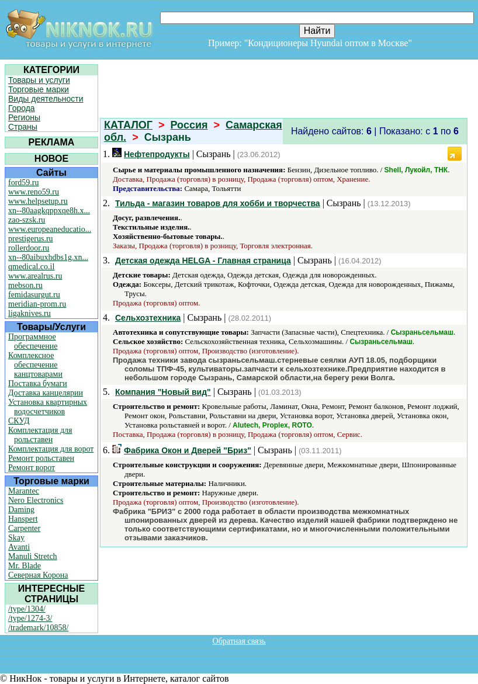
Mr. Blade (24, 565)
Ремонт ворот (31, 467)
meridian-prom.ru (37, 304)
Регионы (24, 117)
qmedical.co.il (31, 266)
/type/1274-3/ (30, 618)
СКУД (18, 420)
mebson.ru (25, 285)
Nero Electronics (35, 500)
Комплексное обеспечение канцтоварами (35, 365)
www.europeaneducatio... (49, 229)
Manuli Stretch (32, 556)
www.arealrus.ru (35, 276)
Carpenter (24, 528)
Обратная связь (239, 641)
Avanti (19, 547)
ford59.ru (23, 182)
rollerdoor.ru (28, 248)
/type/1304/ (27, 609)
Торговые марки (38, 89)
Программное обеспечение (33, 341)
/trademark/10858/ (38, 627)
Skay (16, 537)
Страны (22, 126)
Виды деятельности (46, 98)
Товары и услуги (39, 80)
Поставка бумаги (37, 383)
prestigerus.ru (30, 238)
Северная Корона (38, 575)
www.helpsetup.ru (38, 201)
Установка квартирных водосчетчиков (47, 407)
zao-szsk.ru (26, 220)
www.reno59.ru (33, 192)
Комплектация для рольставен (40, 435)
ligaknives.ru (29, 313)
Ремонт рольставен (41, 458)
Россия (189, 125)
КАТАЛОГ (128, 125)
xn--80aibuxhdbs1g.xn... (48, 257)
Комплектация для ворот (50, 449)
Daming (21, 509)
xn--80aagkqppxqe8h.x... (49, 210)
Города (21, 108)
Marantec (23, 491)
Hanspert (23, 519)
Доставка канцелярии (45, 392)
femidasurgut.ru (34, 294)
